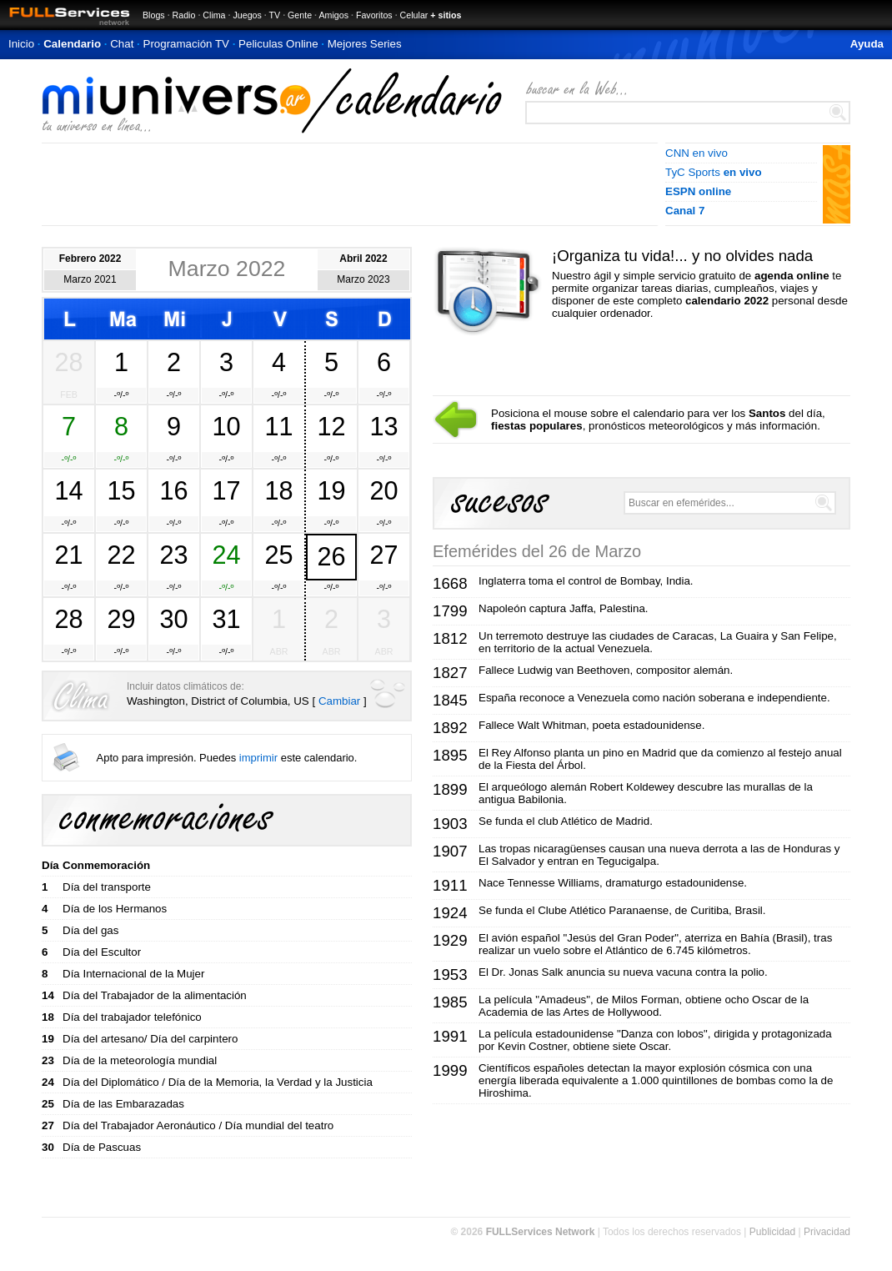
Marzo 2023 (363, 279)
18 (278, 490)
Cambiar (339, 701)
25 (278, 554)
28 (68, 362)
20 (383, 490)
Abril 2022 (363, 258)
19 (331, 490)
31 (226, 619)
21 (68, 554)
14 (68, 490)
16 (173, 490)
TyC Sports (713, 172)
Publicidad (772, 1232)
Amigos (333, 15)
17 (226, 490)
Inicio (21, 44)
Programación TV (186, 44)
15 (121, 490)
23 (173, 554)
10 (226, 426)
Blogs (154, 15)
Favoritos (374, 15)
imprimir (258, 757)
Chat (121, 44)
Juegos (247, 15)
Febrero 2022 (90, 258)
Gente (300, 15)
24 (226, 554)
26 (331, 556)
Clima (214, 15)
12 (331, 426)
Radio (184, 15)
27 (383, 554)
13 (383, 426)
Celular (414, 15)
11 (278, 426)
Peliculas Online (278, 44)
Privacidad (827, 1232)
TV (275, 15)
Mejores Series (365, 44)
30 (173, 619)
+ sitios (445, 15)
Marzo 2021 (89, 279)
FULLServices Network (540, 1232)
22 (121, 554)
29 (121, 619)
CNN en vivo (696, 153)
